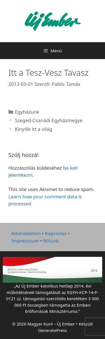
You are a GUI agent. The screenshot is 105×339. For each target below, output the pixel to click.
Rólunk (51, 240)
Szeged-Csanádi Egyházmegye (48, 120)
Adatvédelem (26, 233)
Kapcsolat (55, 233)
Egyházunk (27, 112)
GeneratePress (52, 330)
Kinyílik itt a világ (33, 129)
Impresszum (25, 240)
